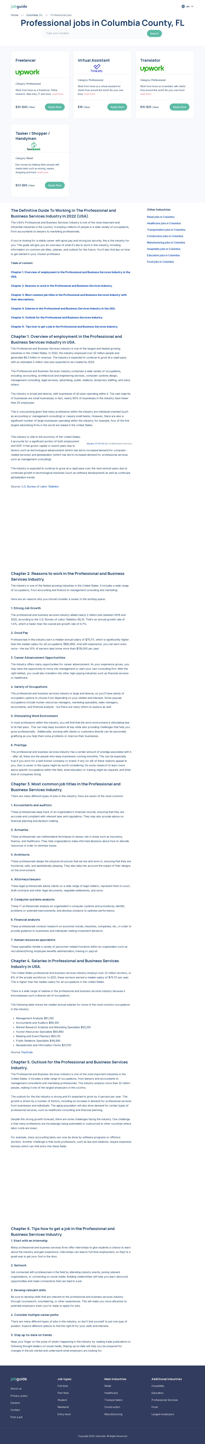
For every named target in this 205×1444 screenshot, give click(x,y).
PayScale (27, 1052)
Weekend (63, 1407)
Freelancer (26, 60)
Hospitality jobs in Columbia (163, 249)
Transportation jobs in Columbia (166, 229)
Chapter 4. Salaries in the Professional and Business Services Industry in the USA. (63, 308)
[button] (187, 6)
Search (154, 33)
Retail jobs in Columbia (160, 216)
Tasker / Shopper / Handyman (33, 136)
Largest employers (163, 1414)
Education (158, 1393)
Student (62, 1400)
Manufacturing (113, 1414)
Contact (15, 1409)
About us (16, 1388)
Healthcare (111, 1393)
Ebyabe (90, 443)
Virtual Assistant (94, 60)
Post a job (16, 1417)
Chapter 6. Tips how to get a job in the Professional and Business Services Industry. (64, 326)
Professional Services (165, 1400)
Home (14, 15)
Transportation (113, 1400)
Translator (150, 60)
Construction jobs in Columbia (165, 236)
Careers (15, 1402)
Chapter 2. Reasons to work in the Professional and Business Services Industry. (62, 285)
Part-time (63, 1393)
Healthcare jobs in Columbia (164, 223)
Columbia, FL (34, 15)
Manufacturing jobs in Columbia (166, 242)
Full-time (62, 1385)
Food (155, 1407)
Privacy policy (19, 1395)
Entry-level (64, 1414)
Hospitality (158, 1385)
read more (57, 94)
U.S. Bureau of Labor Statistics (40, 486)
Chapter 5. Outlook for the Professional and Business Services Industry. (57, 317)
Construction (112, 1407)
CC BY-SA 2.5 (101, 443)
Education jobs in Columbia (163, 255)
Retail (107, 1385)
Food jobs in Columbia (160, 261)
